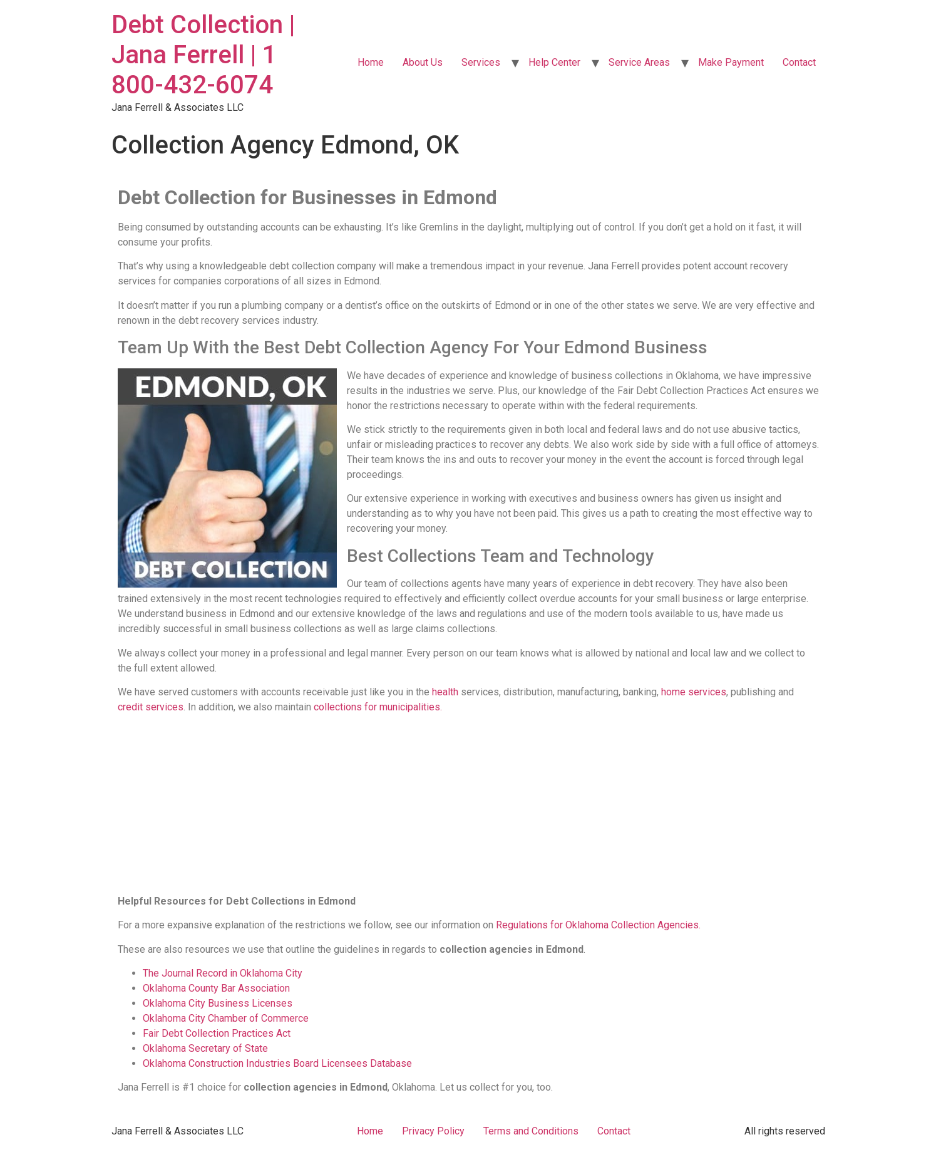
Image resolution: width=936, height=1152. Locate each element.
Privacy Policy (433, 1131)
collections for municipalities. (376, 707)
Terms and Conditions (531, 1131)
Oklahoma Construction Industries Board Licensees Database (277, 1063)
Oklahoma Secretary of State (205, 1048)
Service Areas (639, 62)
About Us (423, 62)
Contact (799, 62)
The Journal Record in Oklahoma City (222, 973)
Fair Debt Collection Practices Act (217, 1033)
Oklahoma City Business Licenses (217, 1003)
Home (370, 62)
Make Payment (731, 62)
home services (693, 692)
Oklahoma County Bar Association (216, 988)
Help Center (554, 62)
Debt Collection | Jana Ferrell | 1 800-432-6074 (203, 55)
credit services (150, 707)
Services (480, 62)
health (445, 692)
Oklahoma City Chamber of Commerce (226, 1018)
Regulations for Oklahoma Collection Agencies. (598, 925)
